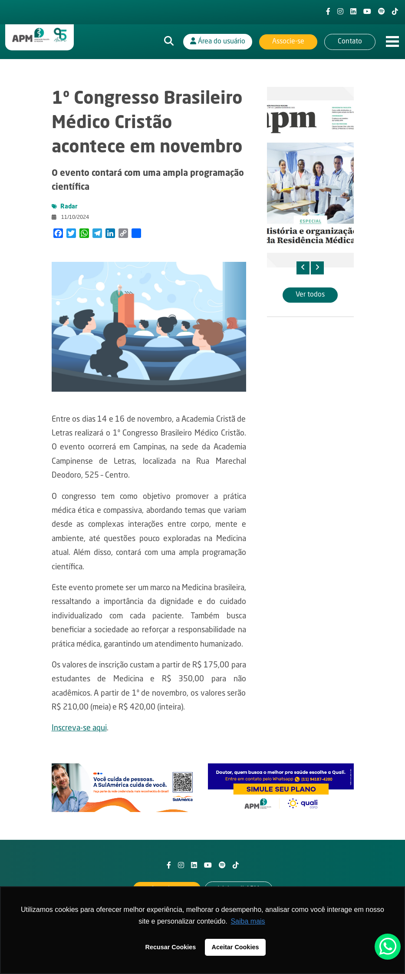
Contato (350, 41)
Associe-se (288, 41)
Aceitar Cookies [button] (235, 947)
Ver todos (310, 294)
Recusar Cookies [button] (170, 947)
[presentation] (303, 267)
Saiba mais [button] (247, 921)
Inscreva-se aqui (79, 728)
